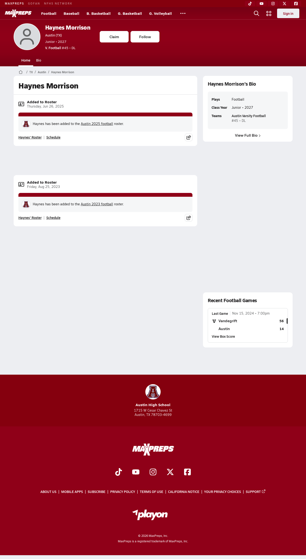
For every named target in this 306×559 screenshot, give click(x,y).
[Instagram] (273, 3)
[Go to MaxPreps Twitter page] (170, 472)
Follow (145, 36)
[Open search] (256, 13)
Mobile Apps (72, 491)
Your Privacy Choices (222, 491)
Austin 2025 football (97, 123)
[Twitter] (284, 3)
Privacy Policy (122, 491)
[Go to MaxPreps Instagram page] (153, 472)
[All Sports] (183, 13)
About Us (48, 491)
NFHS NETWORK (58, 3)
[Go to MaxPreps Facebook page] (187, 472)
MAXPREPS (14, 3)
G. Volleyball (160, 13)
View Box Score (223, 336)
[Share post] (188, 137)
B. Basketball (99, 13)
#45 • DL (60, 47)
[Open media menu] (269, 13)
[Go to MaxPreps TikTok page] (118, 472)
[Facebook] (296, 3)
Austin (42, 72)
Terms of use (151, 491)
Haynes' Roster (30, 137)
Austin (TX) (53, 35)
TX (31, 72)
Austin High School (153, 395)
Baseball (71, 13)
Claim (114, 36)
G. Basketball (130, 13)
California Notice (183, 491)
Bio (38, 60)
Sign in (288, 13)
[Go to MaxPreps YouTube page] (136, 472)
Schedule (53, 137)
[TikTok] (250, 3)
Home (25, 60)
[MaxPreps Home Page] (20, 72)
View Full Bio (248, 135)
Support (256, 491)
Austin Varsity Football (248, 115)
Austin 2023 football (97, 204)
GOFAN (34, 3)
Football (48, 13)
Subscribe (96, 491)
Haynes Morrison (67, 27)
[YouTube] (261, 3)
